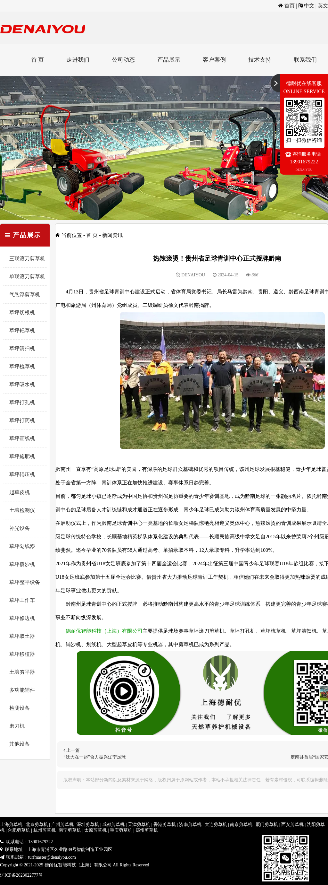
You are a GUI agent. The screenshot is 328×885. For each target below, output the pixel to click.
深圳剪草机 (88, 824)
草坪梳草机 (22, 366)
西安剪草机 (292, 824)
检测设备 (19, 708)
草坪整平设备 (24, 582)
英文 (323, 5)
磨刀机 (17, 726)
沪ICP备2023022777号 (21, 875)
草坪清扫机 (22, 348)
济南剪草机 (190, 824)
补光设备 (19, 528)
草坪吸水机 (22, 384)
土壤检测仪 (22, 510)
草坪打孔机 (22, 402)
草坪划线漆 (22, 546)
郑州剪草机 (146, 830)
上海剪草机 (11, 824)
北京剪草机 (37, 824)
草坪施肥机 (22, 456)
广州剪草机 (62, 824)
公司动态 (123, 59)
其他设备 (19, 744)
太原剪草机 (95, 830)
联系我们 (305, 59)
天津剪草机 (139, 824)
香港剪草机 (164, 824)
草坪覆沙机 (22, 564)
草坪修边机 (22, 618)
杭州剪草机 (44, 830)
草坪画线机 (22, 438)
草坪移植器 (22, 654)
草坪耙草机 (22, 330)
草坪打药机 (22, 420)
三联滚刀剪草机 (27, 258)
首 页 (37, 59)
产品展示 (168, 59)
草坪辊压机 (22, 474)
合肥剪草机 (19, 830)
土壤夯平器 (22, 672)
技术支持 (259, 59)
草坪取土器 (22, 636)
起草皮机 (19, 492)
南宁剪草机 (70, 830)
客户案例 (214, 59)
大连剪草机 (216, 824)
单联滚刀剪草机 (27, 276)
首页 (289, 5)
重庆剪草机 (121, 830)
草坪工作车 (22, 600)
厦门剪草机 (267, 824)
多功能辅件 (22, 690)
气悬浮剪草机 (24, 294)
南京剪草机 (241, 824)
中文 (309, 5)
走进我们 (77, 59)
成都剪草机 (113, 824)
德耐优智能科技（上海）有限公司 (104, 631)
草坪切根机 (22, 312)
